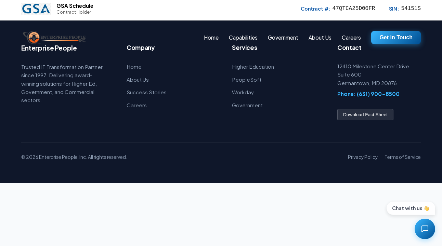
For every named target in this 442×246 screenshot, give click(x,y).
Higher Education (253, 66)
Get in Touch (396, 37)
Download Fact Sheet (365, 114)
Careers (351, 37)
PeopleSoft (246, 79)
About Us (320, 37)
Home (211, 37)
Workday (243, 92)
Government (247, 105)
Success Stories (147, 92)
